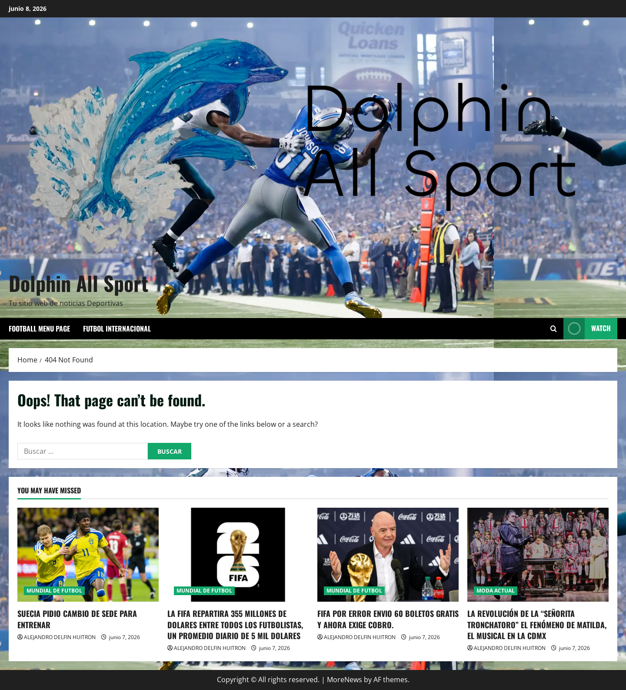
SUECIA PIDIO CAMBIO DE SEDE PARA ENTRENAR (77, 619)
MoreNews (344, 679)
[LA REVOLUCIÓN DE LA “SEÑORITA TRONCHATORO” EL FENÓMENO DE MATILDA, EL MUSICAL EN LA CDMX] (538, 555)
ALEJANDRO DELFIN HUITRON (60, 637)
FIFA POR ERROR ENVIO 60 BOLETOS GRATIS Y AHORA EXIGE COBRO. (388, 619)
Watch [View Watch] (587, 328)
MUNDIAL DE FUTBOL (54, 590)
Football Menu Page (39, 328)
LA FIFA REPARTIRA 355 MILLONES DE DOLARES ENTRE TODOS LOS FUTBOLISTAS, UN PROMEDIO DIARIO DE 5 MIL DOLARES (235, 624)
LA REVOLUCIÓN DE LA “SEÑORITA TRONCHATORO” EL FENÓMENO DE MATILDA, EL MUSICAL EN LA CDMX (536, 624)
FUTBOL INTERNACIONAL (117, 328)
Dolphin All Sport (78, 283)
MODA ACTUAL (495, 590)
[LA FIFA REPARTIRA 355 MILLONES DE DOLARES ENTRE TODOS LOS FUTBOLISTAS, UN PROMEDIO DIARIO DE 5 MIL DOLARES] (238, 555)
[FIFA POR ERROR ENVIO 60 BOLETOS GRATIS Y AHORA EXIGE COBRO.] (388, 555)
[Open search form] (553, 328)
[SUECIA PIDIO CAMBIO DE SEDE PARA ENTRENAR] (88, 555)
